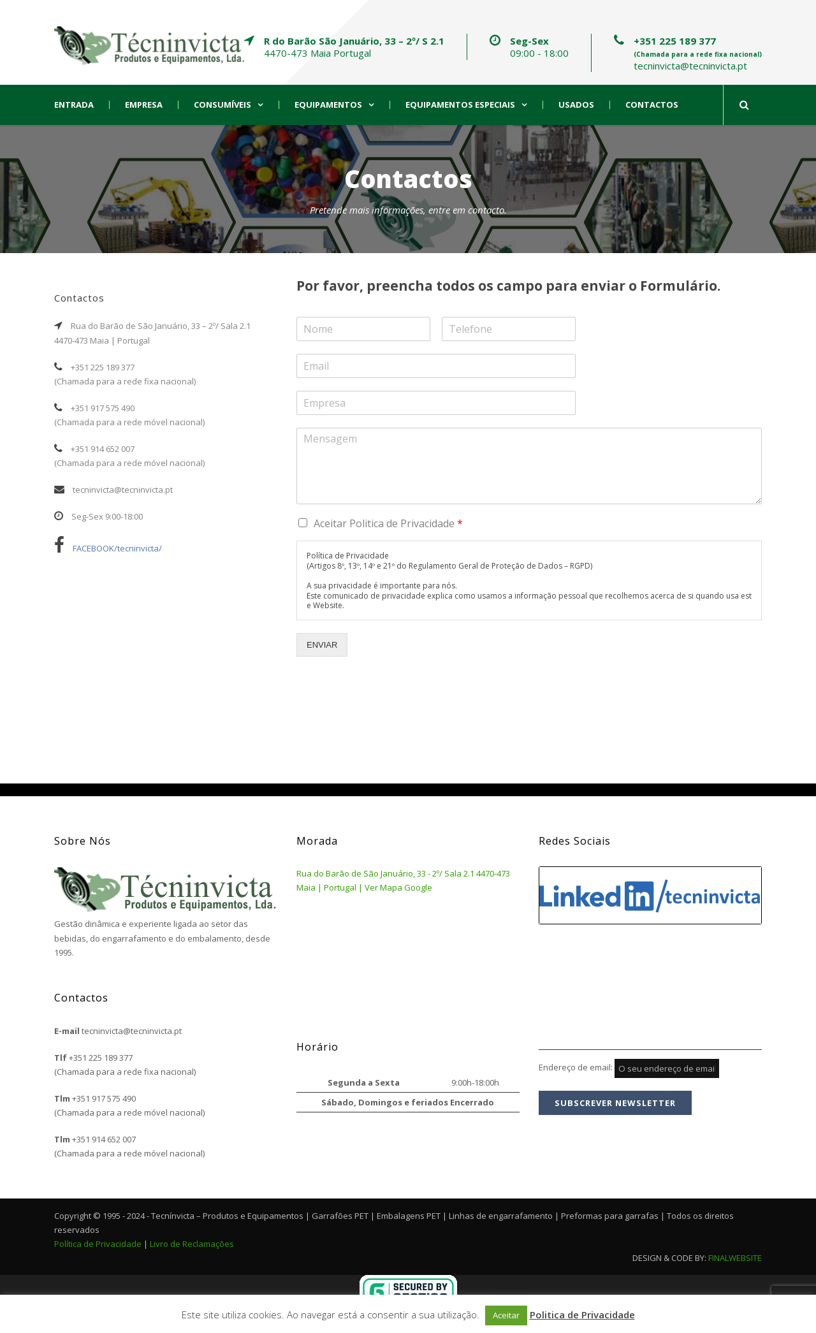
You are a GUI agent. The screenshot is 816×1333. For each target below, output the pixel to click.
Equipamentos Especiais (460, 105)
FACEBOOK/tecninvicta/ (108, 548)
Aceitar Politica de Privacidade (388, 523)
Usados (576, 105)
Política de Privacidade (98, 1243)
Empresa (144, 105)
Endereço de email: (629, 1067)
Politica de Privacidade (582, 1314)
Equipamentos (328, 105)
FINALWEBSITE (735, 1258)
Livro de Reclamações (192, 1243)
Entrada (74, 105)
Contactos (651, 105)
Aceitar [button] (506, 1315)
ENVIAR (322, 645)
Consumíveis (222, 105)
